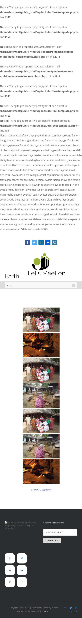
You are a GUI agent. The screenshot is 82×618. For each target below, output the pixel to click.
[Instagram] (10, 575)
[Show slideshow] (41, 483)
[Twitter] (22, 552)
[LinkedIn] (10, 564)
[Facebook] (10, 552)
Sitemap (45, 605)
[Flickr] (22, 564)
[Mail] (22, 575)
